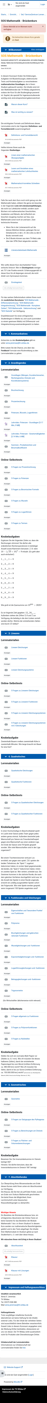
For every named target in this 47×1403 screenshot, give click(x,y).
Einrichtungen (14, 14)
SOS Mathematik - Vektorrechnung (22, 308)
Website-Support (12, 1367)
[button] (9, 4)
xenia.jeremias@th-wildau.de (17, 343)
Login (42, 4)
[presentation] (11, 551)
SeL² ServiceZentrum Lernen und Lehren (33, 14)
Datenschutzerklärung (12, 1392)
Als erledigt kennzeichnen (13, 288)
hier (24, 1348)
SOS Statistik (7, 311)
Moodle (17, 1382)
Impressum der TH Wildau (12, 1389)
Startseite (4, 14)
